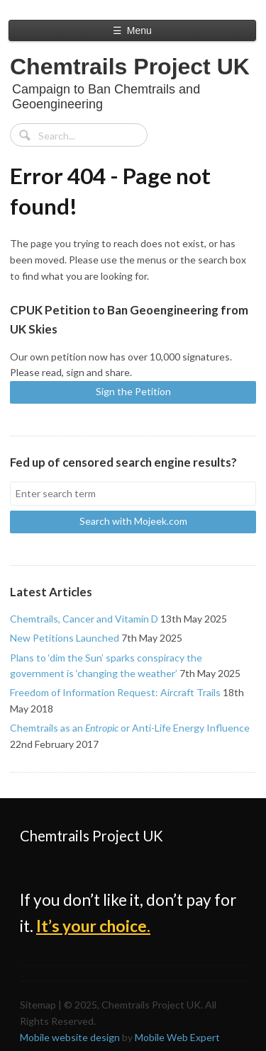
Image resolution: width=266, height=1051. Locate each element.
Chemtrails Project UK (130, 66)
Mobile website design (70, 1037)
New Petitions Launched (64, 638)
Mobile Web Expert (177, 1037)
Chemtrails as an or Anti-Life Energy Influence (130, 728)
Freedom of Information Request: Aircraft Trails (115, 692)
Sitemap (38, 1005)
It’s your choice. (93, 926)
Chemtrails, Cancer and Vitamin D (84, 619)
